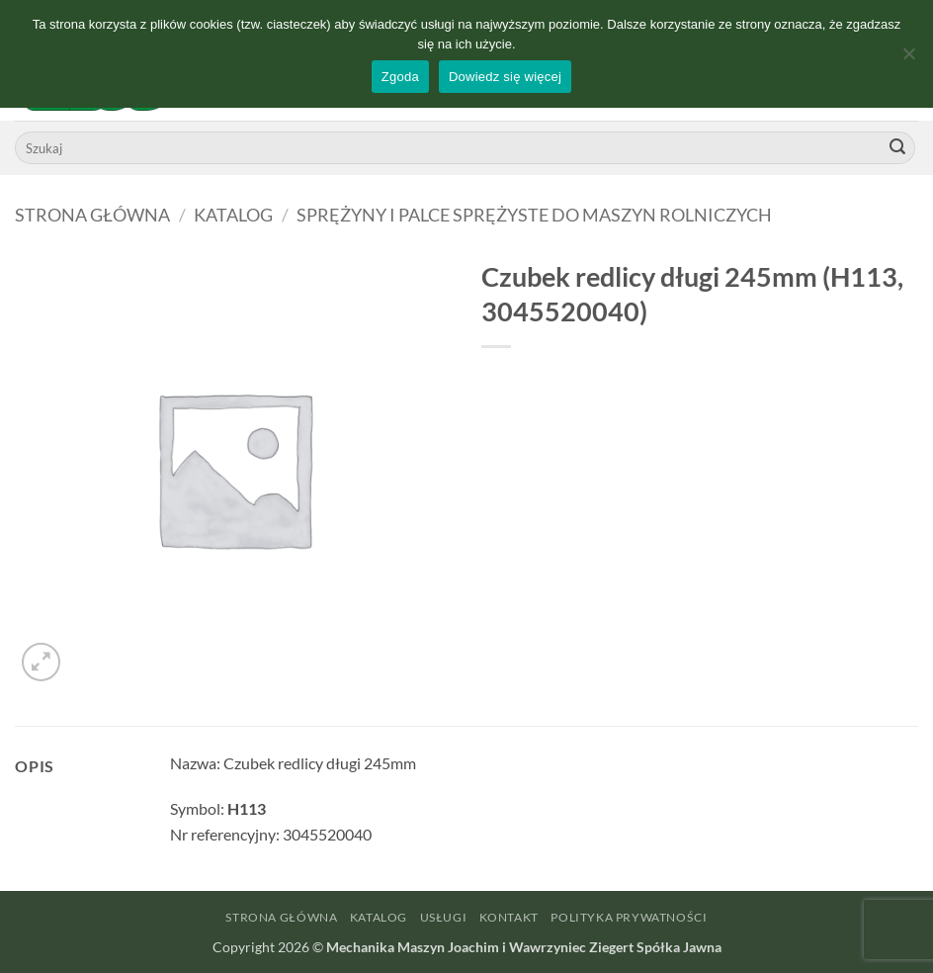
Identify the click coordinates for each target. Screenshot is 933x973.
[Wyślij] (897, 148)
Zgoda (400, 76)
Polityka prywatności (629, 917)
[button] (41, 662)
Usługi (443, 917)
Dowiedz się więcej (505, 76)
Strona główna (92, 214)
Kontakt (509, 917)
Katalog (233, 214)
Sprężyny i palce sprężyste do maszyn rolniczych (534, 214)
